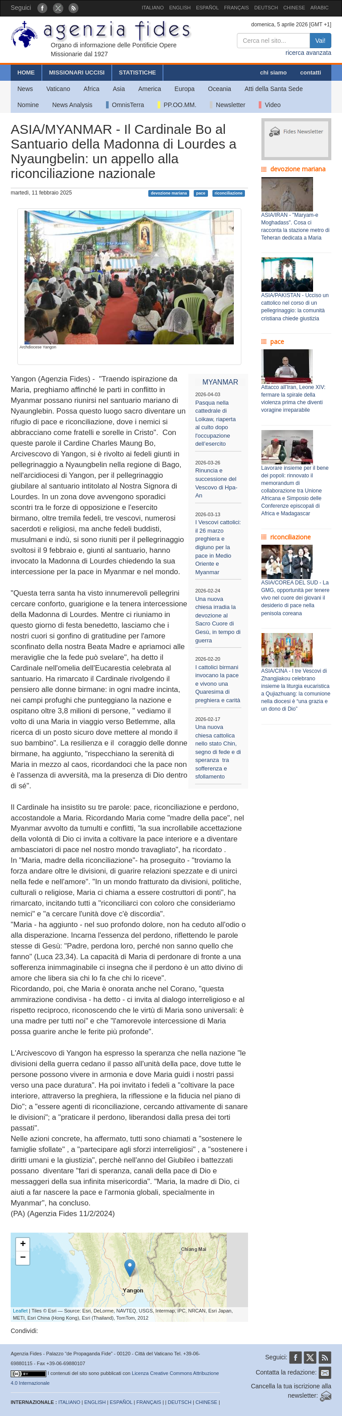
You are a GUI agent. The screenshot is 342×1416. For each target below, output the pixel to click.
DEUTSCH (266, 7)
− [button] (23, 1258)
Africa (91, 88)
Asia (119, 88)
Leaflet (20, 1310)
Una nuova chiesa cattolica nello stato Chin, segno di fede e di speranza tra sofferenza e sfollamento (218, 752)
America (149, 88)
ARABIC (319, 7)
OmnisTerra (125, 104)
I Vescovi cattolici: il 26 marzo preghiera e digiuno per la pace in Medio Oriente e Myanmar (218, 547)
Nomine (28, 104)
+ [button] (23, 1244)
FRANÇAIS (236, 7)
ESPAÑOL (207, 7)
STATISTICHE (137, 72)
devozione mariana (169, 193)
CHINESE (294, 7)
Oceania (219, 88)
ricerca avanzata (308, 52)
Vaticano (58, 88)
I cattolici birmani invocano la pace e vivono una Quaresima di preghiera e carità (217, 684)
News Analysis (72, 104)
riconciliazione (229, 193)
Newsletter (227, 104)
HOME (26, 72)
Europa (185, 88)
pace (201, 193)
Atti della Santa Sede (273, 88)
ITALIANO (153, 7)
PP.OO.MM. (177, 104)
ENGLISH (180, 7)
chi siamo (273, 72)
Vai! (320, 40)
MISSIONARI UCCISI (77, 72)
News (25, 88)
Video (270, 104)
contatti (310, 72)
